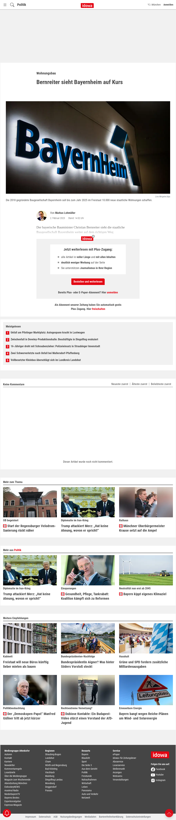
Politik (21, 5)
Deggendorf (50, 786)
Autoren (8, 754)
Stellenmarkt (119, 768)
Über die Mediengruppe (15, 776)
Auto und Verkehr (90, 794)
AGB (55, 816)
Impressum (30, 816)
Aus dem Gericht (89, 768)
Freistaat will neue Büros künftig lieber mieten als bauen (25, 664)
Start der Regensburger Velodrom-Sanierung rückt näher (29, 528)
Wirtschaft (86, 783)
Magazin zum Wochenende (17, 779)
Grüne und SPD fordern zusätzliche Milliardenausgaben (143, 664)
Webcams (117, 776)
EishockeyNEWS (12, 786)
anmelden (112, 292)
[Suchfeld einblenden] (12, 4)
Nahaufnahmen (89, 779)
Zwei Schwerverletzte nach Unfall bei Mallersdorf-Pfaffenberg (45, 353)
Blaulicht (86, 758)
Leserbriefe (9, 772)
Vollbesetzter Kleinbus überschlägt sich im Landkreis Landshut (46, 360)
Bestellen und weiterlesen (88, 281)
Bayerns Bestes (11, 797)
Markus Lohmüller (65, 212)
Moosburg (50, 783)
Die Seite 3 (87, 765)
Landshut (49, 758)
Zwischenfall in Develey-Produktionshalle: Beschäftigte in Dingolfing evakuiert (54, 339)
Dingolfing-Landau (54, 779)
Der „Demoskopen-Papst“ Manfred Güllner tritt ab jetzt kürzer (29, 716)
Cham (48, 761)
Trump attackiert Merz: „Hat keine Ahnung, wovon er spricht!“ (84, 528)
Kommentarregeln (13, 768)
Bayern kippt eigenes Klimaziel (142, 594)
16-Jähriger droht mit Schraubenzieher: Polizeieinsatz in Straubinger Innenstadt (55, 346)
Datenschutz (45, 816)
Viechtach (50, 772)
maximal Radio (11, 790)
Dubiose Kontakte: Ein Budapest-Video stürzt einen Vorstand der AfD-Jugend (87, 718)
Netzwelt (86, 797)
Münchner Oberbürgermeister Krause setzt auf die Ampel (142, 528)
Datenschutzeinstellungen (138, 816)
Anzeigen (117, 772)
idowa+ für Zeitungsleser (124, 758)
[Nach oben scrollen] (169, 813)
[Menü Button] (5, 4)
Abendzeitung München (15, 783)
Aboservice (118, 761)
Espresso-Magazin (13, 805)
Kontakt (8, 758)
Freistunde (87, 776)
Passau (48, 790)
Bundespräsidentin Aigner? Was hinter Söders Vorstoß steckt (87, 664)
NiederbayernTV (12, 794)
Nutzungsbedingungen (71, 816)
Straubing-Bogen (53, 754)
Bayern (85, 754)
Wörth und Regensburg (56, 765)
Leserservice (119, 765)
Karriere (8, 761)
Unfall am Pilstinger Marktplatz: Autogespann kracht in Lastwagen (48, 332)
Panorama (87, 790)
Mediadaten (90, 816)
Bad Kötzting (51, 768)
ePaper (116, 754)
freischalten (98, 309)
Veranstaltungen (121, 779)
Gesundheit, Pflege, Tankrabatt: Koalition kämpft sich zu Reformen (85, 596)
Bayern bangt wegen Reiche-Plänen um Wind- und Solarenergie (143, 716)
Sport (84, 761)
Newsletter (9, 765)
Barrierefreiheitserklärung (111, 816)
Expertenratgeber (12, 801)
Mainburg (49, 776)
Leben (85, 786)
